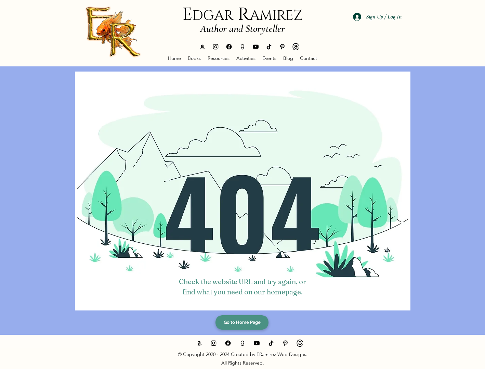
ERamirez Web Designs (280, 354)
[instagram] (215, 46)
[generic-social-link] (202, 46)
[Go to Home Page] (241, 322)
